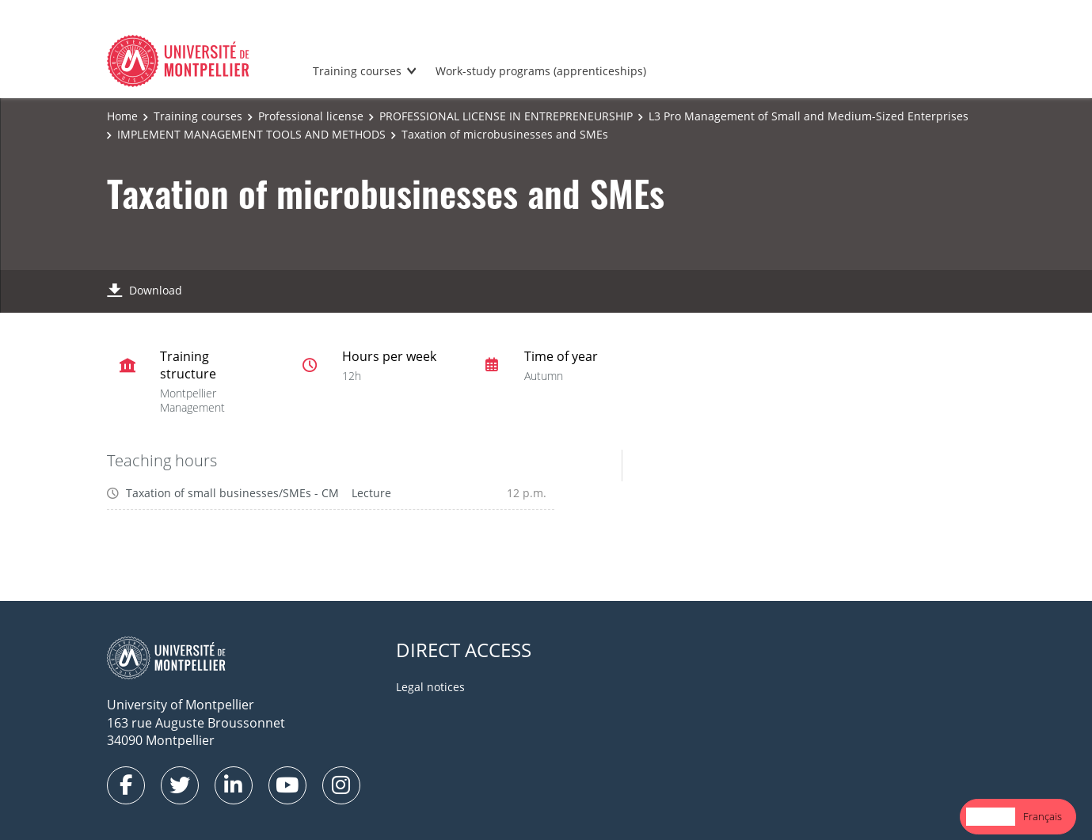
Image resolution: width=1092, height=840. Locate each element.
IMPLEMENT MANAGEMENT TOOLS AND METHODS (251, 134)
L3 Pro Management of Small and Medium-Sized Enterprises (808, 116)
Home (122, 116)
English (990, 816)
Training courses (357, 70)
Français (1042, 816)
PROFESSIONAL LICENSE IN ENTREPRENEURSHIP (506, 116)
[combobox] (990, 817)
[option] (1042, 817)
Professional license (310, 116)
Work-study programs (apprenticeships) (541, 70)
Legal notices (430, 686)
